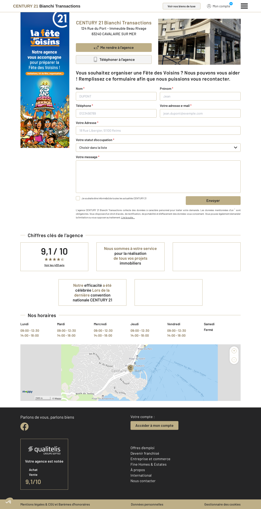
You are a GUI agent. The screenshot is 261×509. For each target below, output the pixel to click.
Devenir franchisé (144, 453)
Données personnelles (147, 504)
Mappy (58, 398)
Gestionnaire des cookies (222, 504)
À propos (137, 469)
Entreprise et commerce (150, 458)
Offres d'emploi (142, 448)
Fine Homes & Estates (148, 464)
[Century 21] (46, 6)
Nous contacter (143, 480)
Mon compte (218, 6)
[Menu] (244, 5)
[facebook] (24, 427)
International (141, 475)
